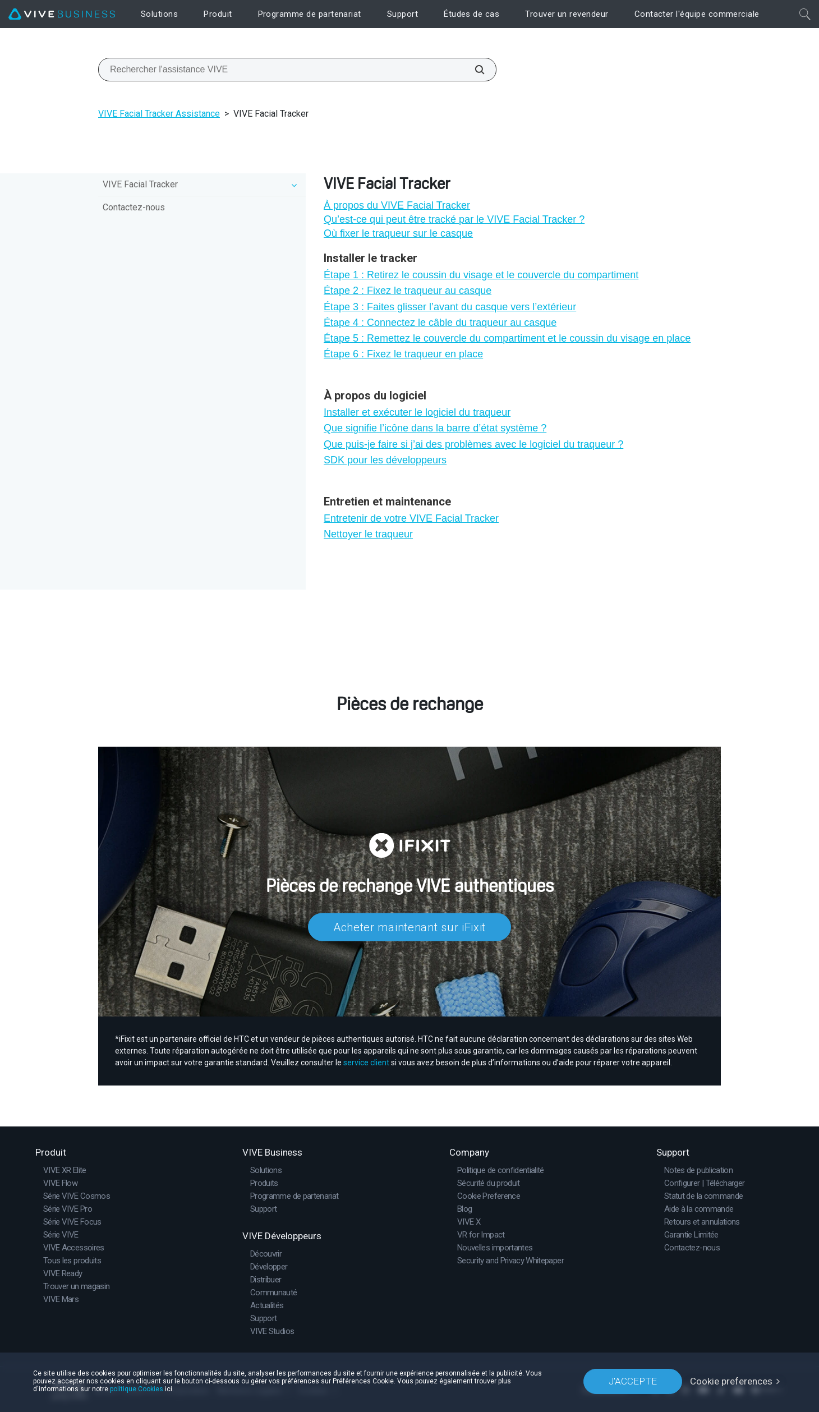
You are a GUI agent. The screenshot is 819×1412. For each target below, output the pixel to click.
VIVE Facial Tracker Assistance (159, 113)
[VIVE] (61, 14)
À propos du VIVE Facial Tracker (397, 205)
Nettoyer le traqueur (368, 534)
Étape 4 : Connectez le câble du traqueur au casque (440, 322)
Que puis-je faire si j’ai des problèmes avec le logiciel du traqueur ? (473, 444)
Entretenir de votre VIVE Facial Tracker (411, 518)
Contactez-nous (134, 207)
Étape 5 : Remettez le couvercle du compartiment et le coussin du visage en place (507, 338)
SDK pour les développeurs (385, 460)
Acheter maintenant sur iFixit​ (409, 927)
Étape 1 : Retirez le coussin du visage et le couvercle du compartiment (481, 274)
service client (366, 1062)
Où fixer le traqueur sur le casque (398, 233)
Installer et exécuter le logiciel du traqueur (417, 412)
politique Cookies (136, 1389)
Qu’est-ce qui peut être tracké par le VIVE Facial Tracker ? (454, 219)
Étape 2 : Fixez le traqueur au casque (407, 290)
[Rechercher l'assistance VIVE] (473, 69)
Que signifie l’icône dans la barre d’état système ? (435, 428)
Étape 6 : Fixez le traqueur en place (403, 354)
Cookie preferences (731, 1381)
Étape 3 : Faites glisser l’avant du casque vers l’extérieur (450, 306)
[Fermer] (805, 14)
